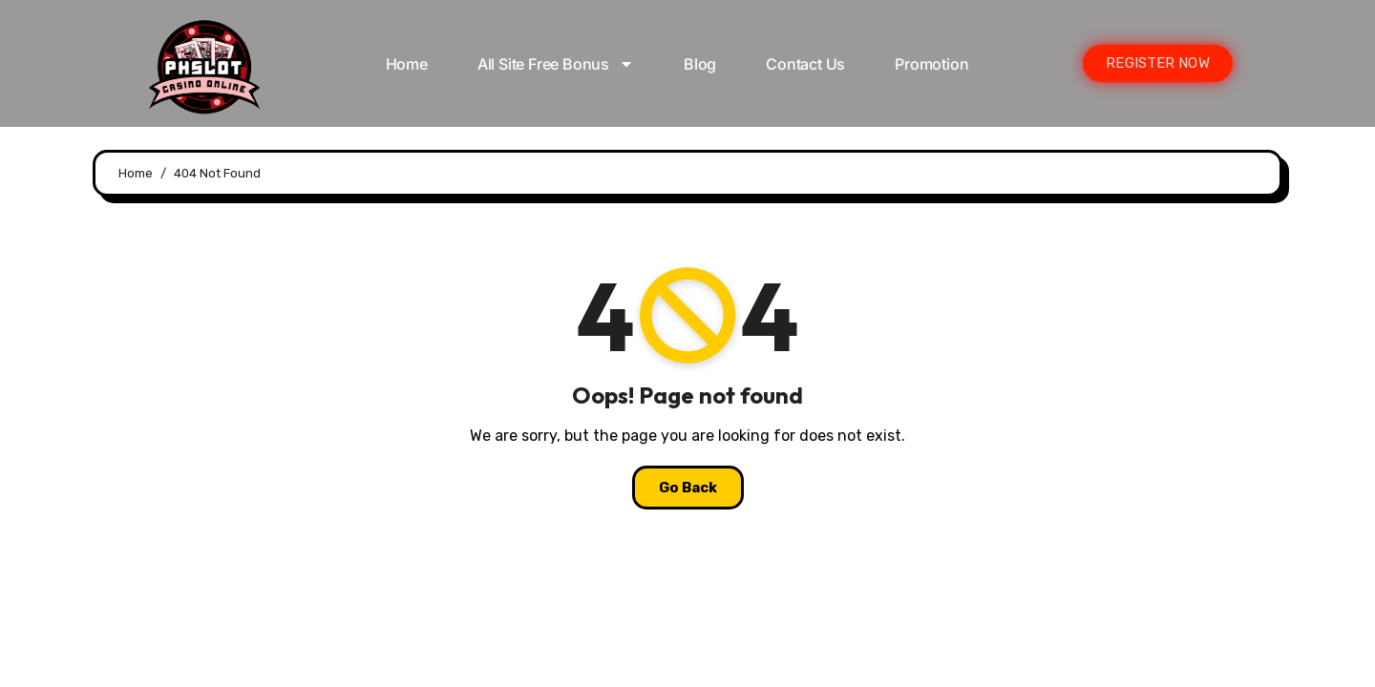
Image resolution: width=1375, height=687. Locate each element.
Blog (700, 63)
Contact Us (805, 63)
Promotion (931, 63)
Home (407, 63)
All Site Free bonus (555, 63)
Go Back (688, 487)
